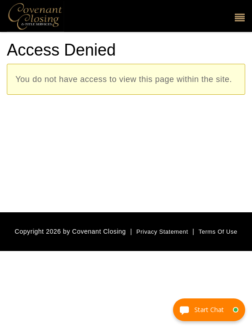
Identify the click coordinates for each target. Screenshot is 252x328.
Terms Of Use (217, 231)
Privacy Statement (162, 231)
